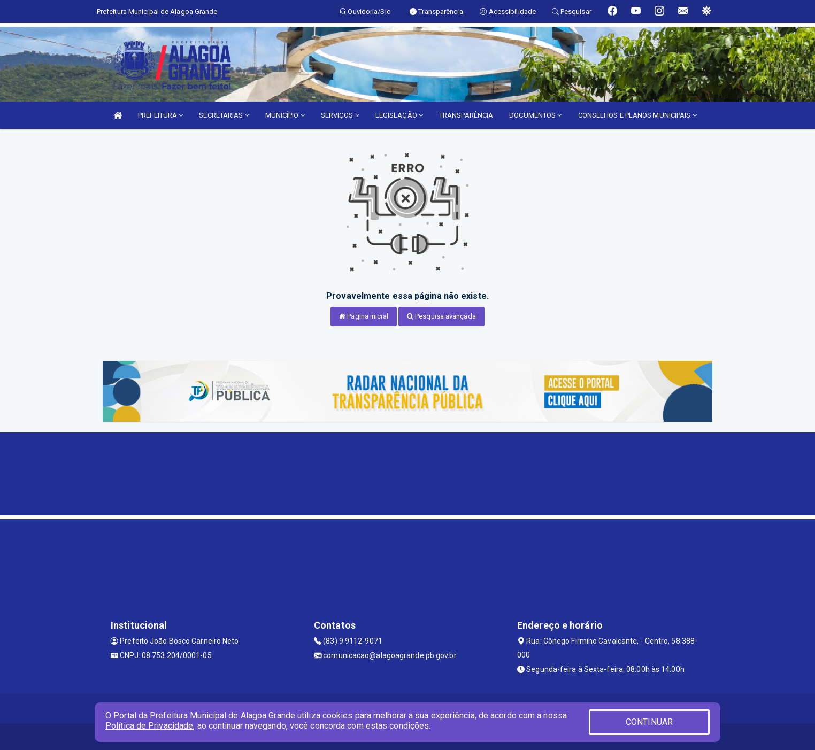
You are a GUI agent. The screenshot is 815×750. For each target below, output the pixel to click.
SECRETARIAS (224, 115)
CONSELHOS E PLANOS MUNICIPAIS (637, 115)
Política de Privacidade (149, 726)
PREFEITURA (160, 115)
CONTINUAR (649, 722)
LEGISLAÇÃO (399, 115)
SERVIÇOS (340, 115)
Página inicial (363, 316)
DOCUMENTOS (535, 115)
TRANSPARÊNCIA (466, 115)
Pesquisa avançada (441, 316)
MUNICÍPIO (285, 115)
